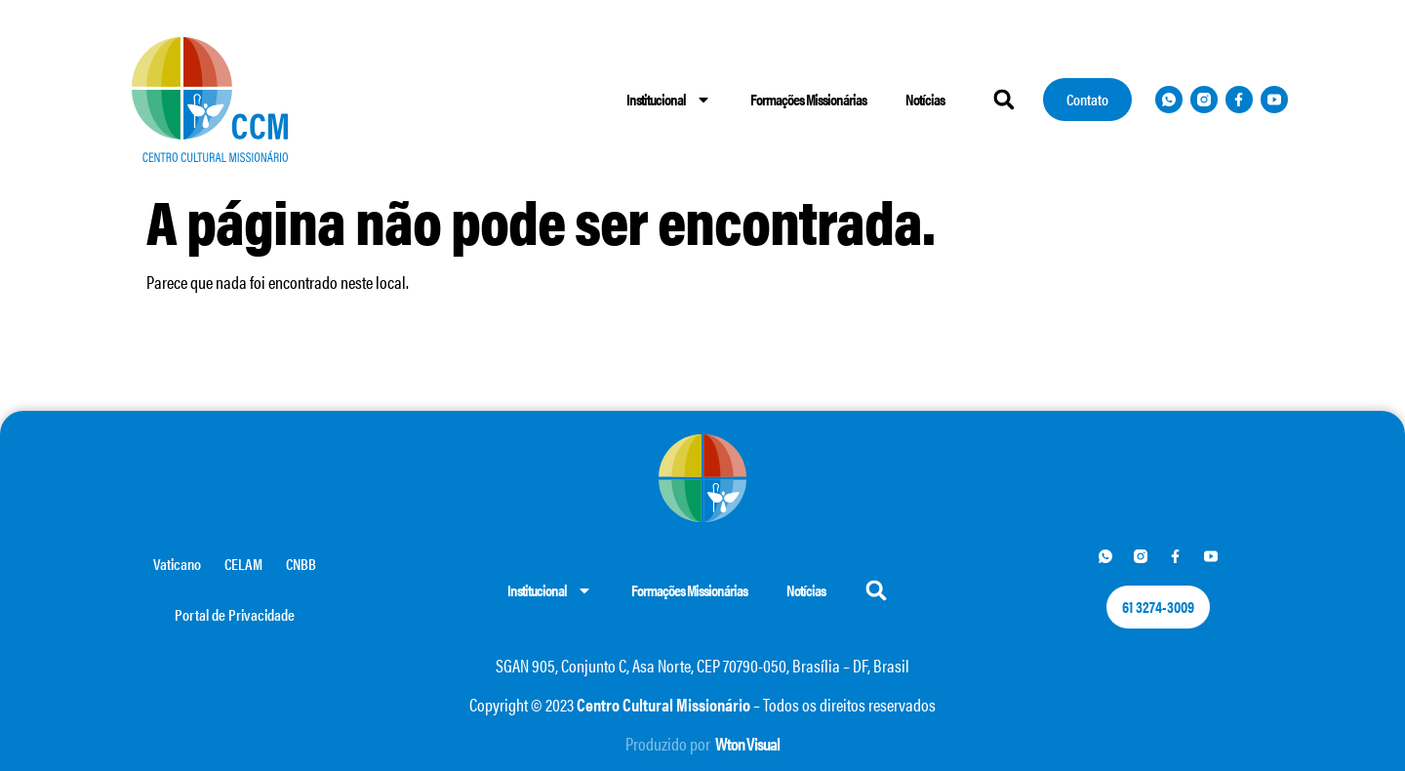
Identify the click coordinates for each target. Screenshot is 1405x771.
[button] (1003, 99)
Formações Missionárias (808, 99)
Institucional (668, 99)
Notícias (924, 99)
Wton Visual (747, 743)
